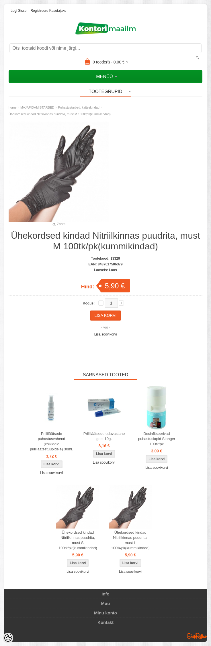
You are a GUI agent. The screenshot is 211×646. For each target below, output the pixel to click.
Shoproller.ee (197, 636)
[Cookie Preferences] (8, 638)
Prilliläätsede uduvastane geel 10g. (104, 436)
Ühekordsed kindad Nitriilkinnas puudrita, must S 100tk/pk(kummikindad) (77, 540)
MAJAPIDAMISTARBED (37, 107)
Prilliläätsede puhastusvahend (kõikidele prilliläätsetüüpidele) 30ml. (51, 441)
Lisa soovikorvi (105, 334)
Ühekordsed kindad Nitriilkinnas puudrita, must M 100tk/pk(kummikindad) (60, 114)
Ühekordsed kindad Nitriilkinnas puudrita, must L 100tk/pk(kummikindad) (130, 540)
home (13, 107)
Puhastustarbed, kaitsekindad (78, 107)
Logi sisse (18, 11)
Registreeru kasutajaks (48, 11)
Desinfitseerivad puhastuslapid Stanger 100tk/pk (156, 438)
